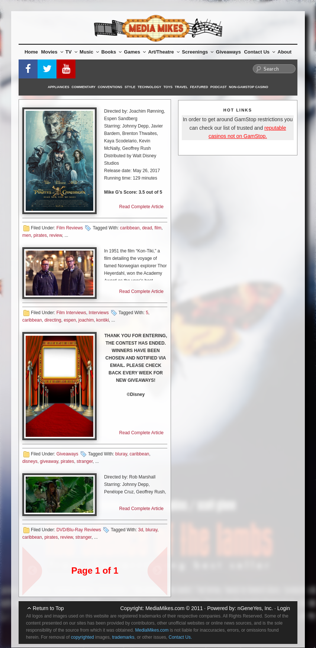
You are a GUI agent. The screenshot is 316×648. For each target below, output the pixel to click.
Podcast (218, 87)
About (285, 52)
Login (283, 608)
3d (140, 529)
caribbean (130, 227)
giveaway (49, 461)
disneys (30, 461)
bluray (121, 454)
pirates (40, 235)
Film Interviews (71, 312)
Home (31, 52)
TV (71, 52)
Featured (199, 87)
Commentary (84, 87)
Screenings (197, 52)
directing (52, 320)
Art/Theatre (163, 52)
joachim (86, 320)
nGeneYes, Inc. (255, 608)
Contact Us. (180, 637)
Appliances (59, 87)
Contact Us (259, 52)
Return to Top (48, 608)
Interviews (98, 312)
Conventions (110, 87)
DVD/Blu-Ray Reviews (79, 529)
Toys (168, 87)
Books (111, 52)
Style (130, 87)
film (158, 227)
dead (147, 227)
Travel (181, 87)
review (55, 235)
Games (135, 52)
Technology (149, 87)
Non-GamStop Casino (248, 87)
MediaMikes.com (164, 608)
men (26, 235)
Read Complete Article (141, 206)
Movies (52, 52)
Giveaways (228, 52)
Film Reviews (70, 227)
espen (70, 320)
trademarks (123, 637)
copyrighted (82, 637)
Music (89, 52)
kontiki (102, 320)
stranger (85, 461)
